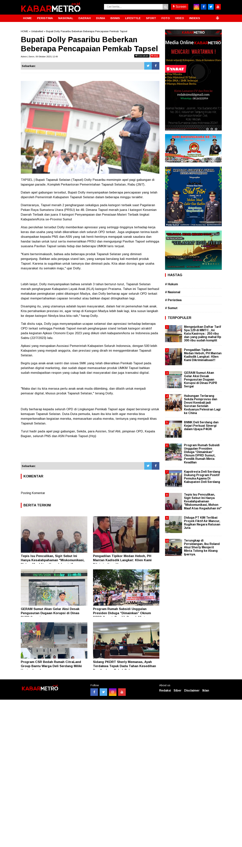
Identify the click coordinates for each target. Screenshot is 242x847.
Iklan (205, 690)
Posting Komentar (33, 493)
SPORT (151, 18)
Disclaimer (192, 690)
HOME (27, 18)
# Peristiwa (173, 300)
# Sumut (171, 308)
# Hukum (171, 284)
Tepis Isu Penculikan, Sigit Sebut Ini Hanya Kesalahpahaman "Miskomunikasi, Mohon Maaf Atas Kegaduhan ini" (53, 560)
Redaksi (165, 690)
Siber (178, 690)
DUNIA (100, 18)
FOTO (165, 18)
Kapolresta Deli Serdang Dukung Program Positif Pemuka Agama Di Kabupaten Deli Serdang (202, 477)
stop (154, 55)
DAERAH (84, 18)
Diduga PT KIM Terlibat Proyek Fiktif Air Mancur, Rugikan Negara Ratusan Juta (202, 523)
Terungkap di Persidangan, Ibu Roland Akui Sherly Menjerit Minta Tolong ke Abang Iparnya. (202, 547)
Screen (179, 7)
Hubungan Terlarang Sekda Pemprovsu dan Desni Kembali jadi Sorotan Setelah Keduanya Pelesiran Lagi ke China (202, 404)
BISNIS (115, 18)
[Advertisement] (90, 452)
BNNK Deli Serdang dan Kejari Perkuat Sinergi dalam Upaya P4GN (201, 426)
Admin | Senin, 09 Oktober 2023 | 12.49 (39, 56)
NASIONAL (65, 18)
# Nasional (172, 292)
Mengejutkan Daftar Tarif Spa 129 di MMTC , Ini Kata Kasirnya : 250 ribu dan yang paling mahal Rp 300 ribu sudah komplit (202, 333)
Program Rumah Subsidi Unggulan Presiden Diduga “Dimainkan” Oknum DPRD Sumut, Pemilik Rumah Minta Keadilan (202, 454)
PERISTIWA (45, 18)
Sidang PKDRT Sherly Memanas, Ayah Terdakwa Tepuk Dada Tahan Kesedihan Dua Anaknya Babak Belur (124, 666)
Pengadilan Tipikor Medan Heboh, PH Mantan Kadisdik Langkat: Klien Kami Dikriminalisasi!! (122, 560)
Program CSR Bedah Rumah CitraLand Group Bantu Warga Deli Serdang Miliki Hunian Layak (51, 666)
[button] (217, 16)
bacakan (141, 55)
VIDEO (179, 18)
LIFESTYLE (133, 18)
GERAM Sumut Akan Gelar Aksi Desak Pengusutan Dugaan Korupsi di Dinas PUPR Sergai (50, 613)
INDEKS (194, 18)
